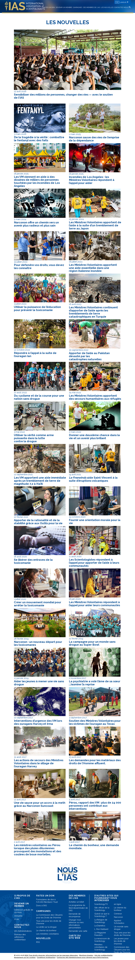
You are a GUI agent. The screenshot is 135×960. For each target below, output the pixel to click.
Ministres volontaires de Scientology (100, 947)
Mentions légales (86, 955)
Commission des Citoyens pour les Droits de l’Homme (122, 949)
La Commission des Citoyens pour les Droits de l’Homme (49, 916)
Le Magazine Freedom (100, 933)
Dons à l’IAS (41, 905)
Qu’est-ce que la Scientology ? (101, 915)
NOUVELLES (43, 938)
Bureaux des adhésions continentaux (20, 937)
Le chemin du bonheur (46, 930)
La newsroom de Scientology (102, 939)
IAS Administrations (23, 931)
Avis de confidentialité (103, 955)
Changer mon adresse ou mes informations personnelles (76, 924)
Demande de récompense (75, 915)
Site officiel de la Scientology (101, 908)
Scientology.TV (101, 904)
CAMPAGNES (77, 7)
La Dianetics (99, 925)
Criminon (118, 914)
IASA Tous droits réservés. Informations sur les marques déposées (51, 955)
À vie (16, 919)
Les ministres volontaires (47, 934)
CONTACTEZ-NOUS (121, 7)
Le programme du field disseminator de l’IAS (78, 907)
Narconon (118, 917)
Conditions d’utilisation (46, 957)
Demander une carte (78, 931)
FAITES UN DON (49, 7)
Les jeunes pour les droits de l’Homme (121, 941)
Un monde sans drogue (121, 927)
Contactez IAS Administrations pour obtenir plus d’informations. (83, 957)
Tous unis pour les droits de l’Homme (48, 922)
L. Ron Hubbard (101, 929)
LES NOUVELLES (107, 7)
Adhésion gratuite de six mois (23, 911)
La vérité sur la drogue (46, 927)
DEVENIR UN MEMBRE (64, 7)
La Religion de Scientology (100, 921)
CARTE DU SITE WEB (75, 936)
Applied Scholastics (119, 921)
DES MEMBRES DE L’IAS (91, 7)
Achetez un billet (76, 902)
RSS (38, 942)
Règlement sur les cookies (25, 957)
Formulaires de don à (47, 900)
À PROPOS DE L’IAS (22, 896)
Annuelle (18, 916)
